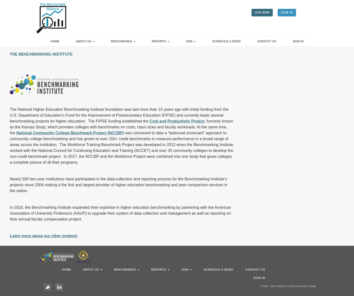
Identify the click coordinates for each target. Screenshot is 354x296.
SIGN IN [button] (287, 12)
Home (55, 41)
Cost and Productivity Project (177, 121)
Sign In (298, 41)
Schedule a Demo (226, 41)
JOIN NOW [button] (262, 12)
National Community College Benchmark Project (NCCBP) (70, 133)
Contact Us (266, 41)
